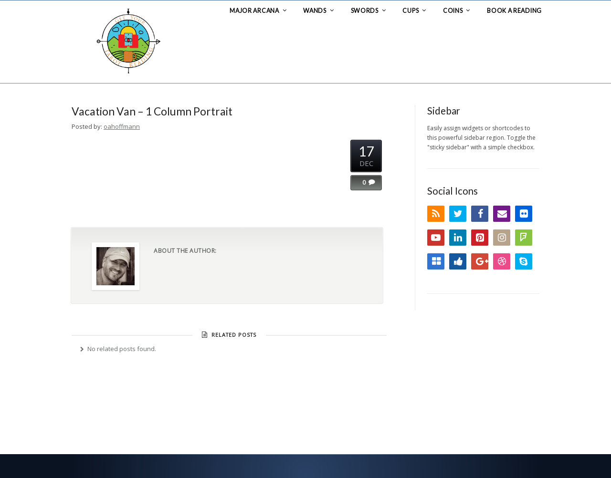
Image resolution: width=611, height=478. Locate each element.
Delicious (435, 261)
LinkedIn (457, 237)
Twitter (457, 214)
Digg (457, 261)
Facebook (479, 214)
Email (501, 214)
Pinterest (479, 237)
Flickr (523, 214)
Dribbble (501, 261)
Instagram (501, 237)
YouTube (435, 237)
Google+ (479, 261)
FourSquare (523, 237)
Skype (523, 261)
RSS (435, 214)
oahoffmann (122, 126)
